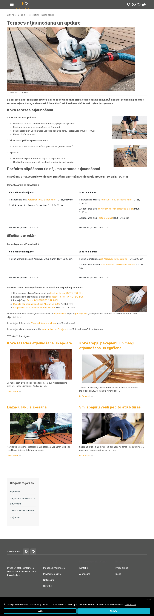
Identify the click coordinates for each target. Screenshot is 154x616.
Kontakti (83, 567)
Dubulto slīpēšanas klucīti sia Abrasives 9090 (36, 303)
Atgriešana (84, 573)
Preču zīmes (121, 567)
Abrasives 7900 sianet (39, 199)
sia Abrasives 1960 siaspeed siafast (116, 208)
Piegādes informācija (54, 567)
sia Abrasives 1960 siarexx (113, 259)
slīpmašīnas (60, 313)
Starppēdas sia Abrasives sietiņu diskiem (34, 307)
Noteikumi (48, 579)
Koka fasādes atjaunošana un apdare (39, 343)
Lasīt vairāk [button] (130, 604)
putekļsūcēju (81, 313)
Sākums (10, 15)
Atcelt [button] (148, 600)
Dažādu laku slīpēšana (27, 407)
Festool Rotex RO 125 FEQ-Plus (66, 293)
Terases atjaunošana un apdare (40, 15)
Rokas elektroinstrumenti (22, 510)
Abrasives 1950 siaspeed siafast (117, 199)
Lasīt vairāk (14, 391)
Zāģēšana (15, 517)
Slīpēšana (15, 491)
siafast (53, 199)
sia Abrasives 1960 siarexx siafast (118, 264)
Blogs (20, 15)
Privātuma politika (52, 573)
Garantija (47, 585)
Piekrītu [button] (113, 611)
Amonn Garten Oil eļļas (54, 329)
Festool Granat (105, 218)
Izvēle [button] (40, 611)
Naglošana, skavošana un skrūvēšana (22, 501)
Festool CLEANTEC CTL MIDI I (43, 300)
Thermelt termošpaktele (44, 323)
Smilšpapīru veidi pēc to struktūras (110, 407)
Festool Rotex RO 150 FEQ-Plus (66, 296)
